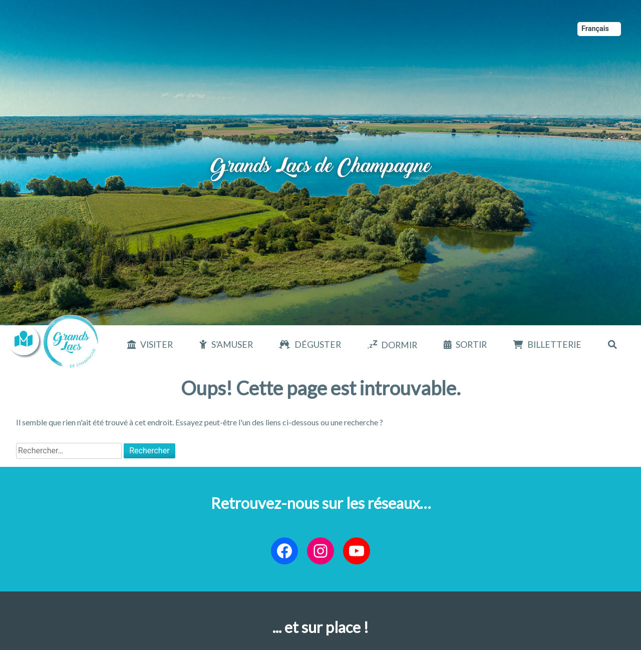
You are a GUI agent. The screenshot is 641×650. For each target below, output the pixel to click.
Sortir (471, 344)
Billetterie (554, 344)
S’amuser (232, 344)
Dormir (399, 345)
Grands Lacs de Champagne (320, 155)
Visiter (156, 344)
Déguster (317, 344)
